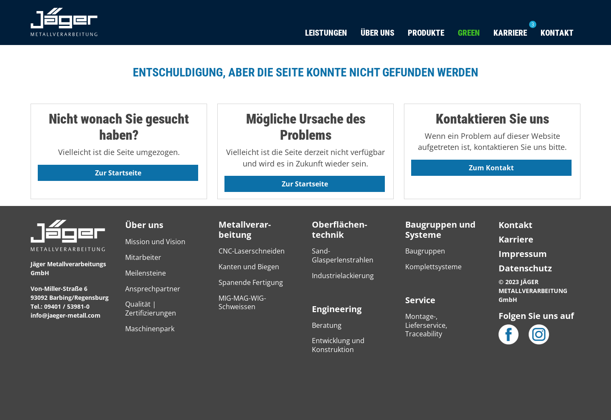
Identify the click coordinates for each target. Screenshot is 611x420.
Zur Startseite (118, 173)
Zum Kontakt (491, 167)
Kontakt (557, 33)
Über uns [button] (377, 33)
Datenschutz (525, 268)
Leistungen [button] (326, 33)
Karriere (516, 239)
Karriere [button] (510, 33)
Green (469, 33)
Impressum (523, 253)
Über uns (144, 225)
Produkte (426, 33)
